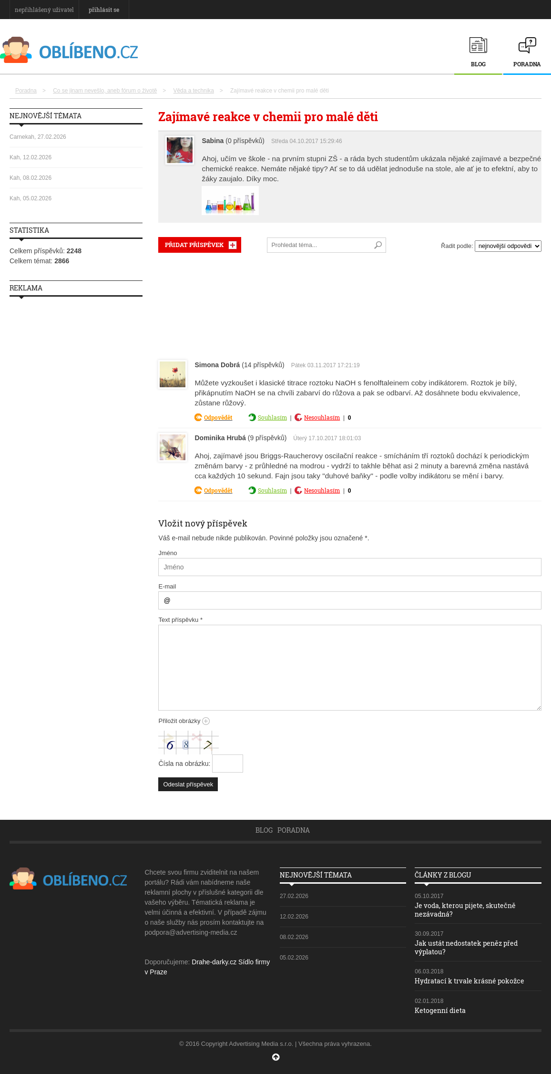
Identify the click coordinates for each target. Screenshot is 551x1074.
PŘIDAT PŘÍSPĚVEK (194, 244)
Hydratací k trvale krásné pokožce (469, 980)
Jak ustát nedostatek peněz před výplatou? (466, 947)
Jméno (167, 553)
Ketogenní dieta (440, 1010)
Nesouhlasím (322, 417)
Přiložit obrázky (184, 720)
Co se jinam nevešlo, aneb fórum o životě (105, 90)
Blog (478, 64)
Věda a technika (193, 90)
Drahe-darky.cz (214, 962)
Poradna (527, 64)
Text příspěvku (180, 619)
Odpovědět (218, 417)
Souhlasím (272, 417)
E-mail (167, 586)
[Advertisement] (349, 304)
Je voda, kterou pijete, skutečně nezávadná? (465, 910)
